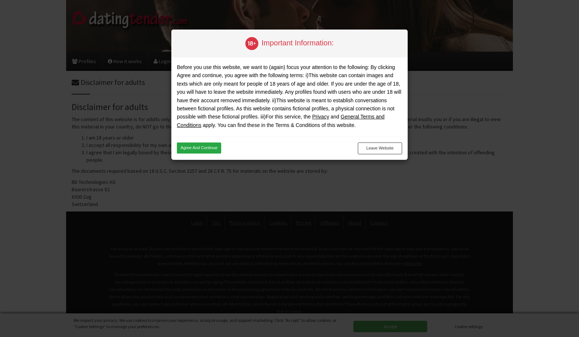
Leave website (380, 148)
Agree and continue (199, 147)
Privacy (320, 117)
